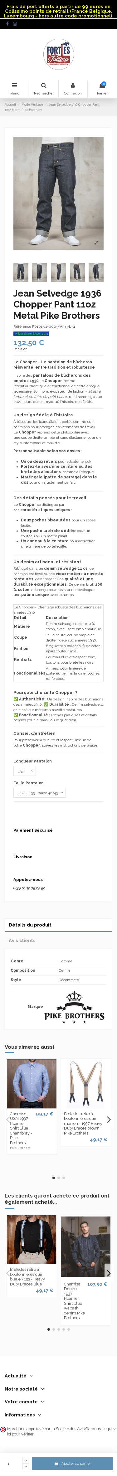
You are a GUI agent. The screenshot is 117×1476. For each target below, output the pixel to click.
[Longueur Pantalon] (24, 771)
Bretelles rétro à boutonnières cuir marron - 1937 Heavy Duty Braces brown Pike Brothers (83, 1123)
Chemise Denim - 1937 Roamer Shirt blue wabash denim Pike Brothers (74, 1301)
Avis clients (22, 940)
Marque (35, 1006)
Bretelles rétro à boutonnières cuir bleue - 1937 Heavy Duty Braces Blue (27, 1276)
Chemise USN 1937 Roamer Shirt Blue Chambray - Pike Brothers (21, 1128)
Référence (22, 326)
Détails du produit (30, 924)
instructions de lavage (78, 745)
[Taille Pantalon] (39, 793)
